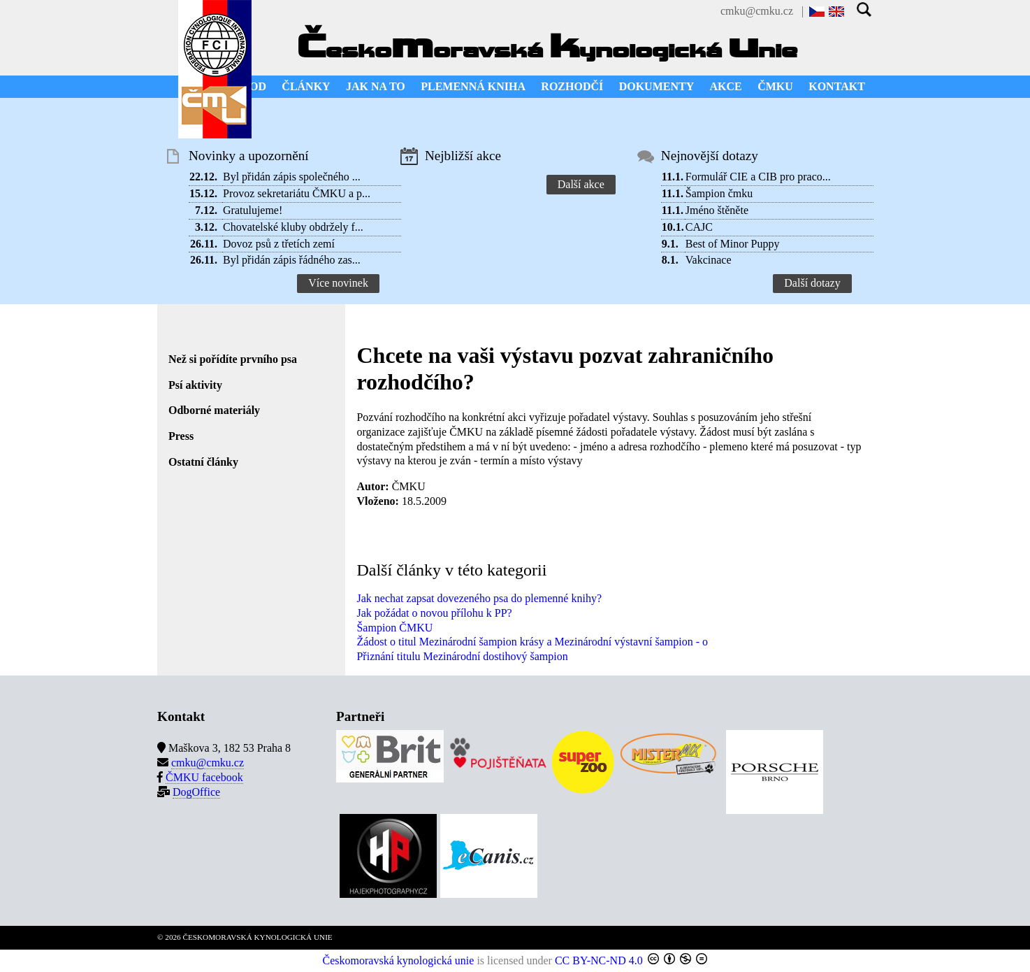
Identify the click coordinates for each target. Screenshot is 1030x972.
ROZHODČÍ (572, 86)
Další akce (581, 184)
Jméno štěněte (717, 210)
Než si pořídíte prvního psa (232, 359)
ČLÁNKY (306, 86)
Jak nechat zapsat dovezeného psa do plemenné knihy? (479, 598)
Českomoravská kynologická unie (398, 960)
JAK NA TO (375, 86)
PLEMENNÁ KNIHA (473, 86)
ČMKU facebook (204, 777)
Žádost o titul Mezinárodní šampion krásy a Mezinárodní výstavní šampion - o (532, 642)
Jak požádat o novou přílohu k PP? (434, 613)
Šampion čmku (719, 193)
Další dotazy (812, 283)
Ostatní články (203, 462)
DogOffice (196, 792)
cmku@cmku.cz (756, 11)
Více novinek (338, 283)
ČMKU (775, 86)
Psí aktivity (195, 385)
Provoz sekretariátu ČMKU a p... (296, 193)
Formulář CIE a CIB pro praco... (758, 177)
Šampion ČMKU (394, 628)
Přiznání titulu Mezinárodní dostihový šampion (461, 656)
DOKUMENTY (657, 86)
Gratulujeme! (252, 210)
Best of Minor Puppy (733, 244)
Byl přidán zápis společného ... (292, 177)
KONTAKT (836, 86)
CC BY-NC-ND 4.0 (599, 960)
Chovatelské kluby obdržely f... (293, 227)
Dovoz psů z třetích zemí (279, 244)
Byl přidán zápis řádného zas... (292, 260)
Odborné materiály (214, 410)
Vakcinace (709, 260)
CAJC (699, 227)
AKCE (726, 86)
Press (181, 436)
